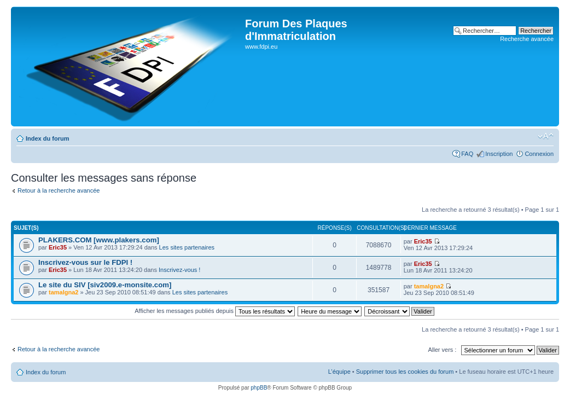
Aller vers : (442, 349)
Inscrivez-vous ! (179, 269)
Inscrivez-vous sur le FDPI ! (85, 262)
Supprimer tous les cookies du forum (405, 371)
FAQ (467, 153)
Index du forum (47, 138)
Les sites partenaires (187, 247)
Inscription (499, 153)
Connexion (539, 153)
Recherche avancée (527, 39)
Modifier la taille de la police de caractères (546, 136)
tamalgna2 (63, 292)
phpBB (259, 388)
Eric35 (58, 247)
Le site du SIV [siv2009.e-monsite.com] (104, 285)
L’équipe (339, 371)
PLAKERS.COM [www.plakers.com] (98, 240)
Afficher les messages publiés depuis (215, 311)
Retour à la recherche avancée (59, 190)
